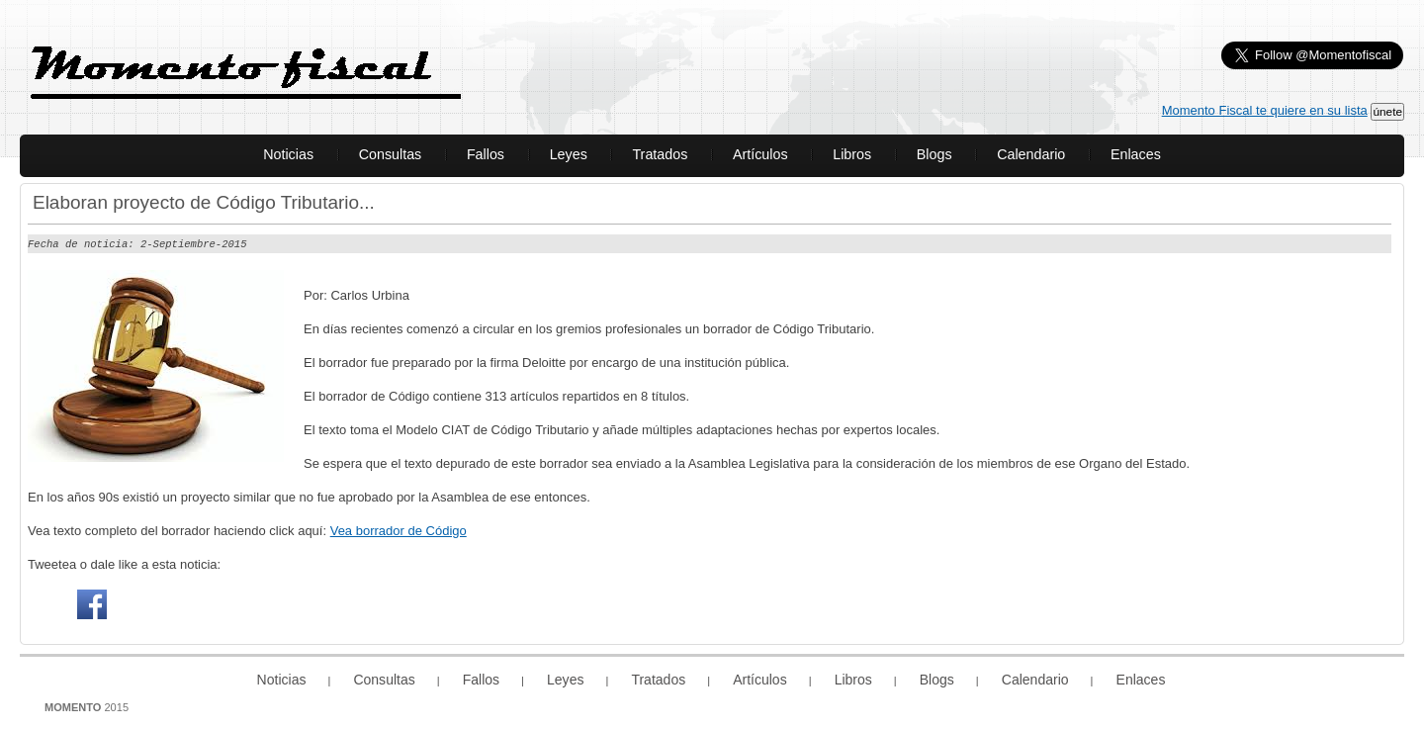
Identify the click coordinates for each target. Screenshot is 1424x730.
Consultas (390, 154)
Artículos (760, 154)
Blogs (934, 154)
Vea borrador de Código (398, 529)
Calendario (1031, 154)
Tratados (659, 154)
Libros (852, 154)
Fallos (485, 154)
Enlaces (1136, 154)
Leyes (568, 154)
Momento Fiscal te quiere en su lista (1265, 110)
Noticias (288, 154)
